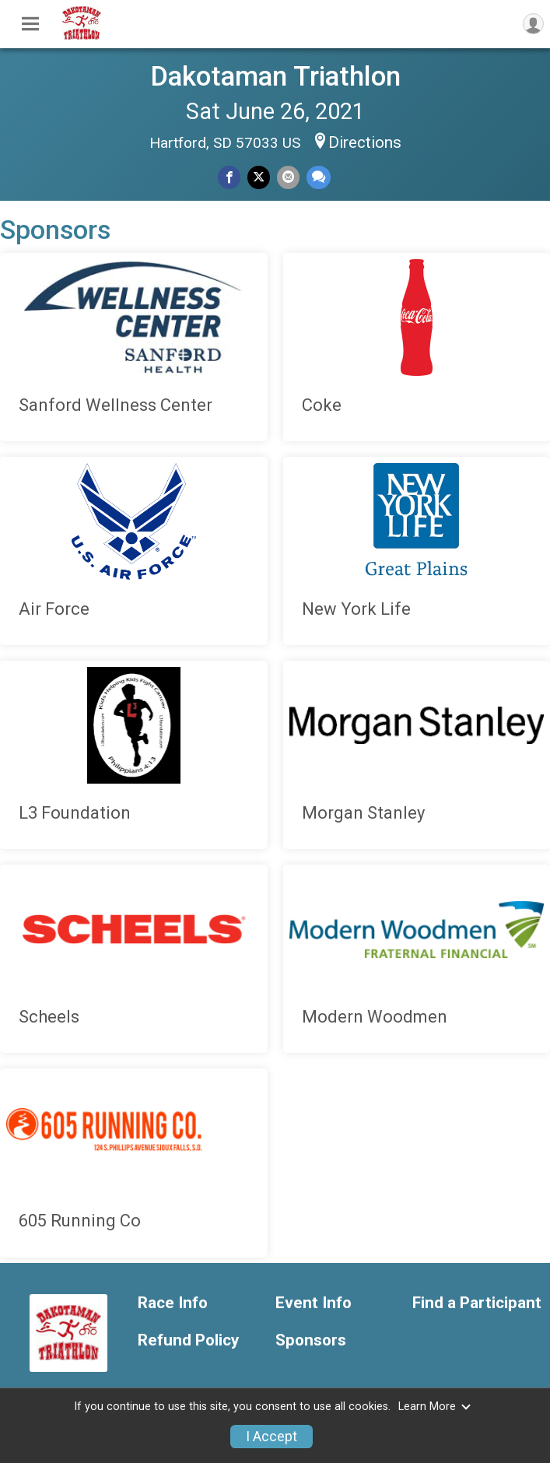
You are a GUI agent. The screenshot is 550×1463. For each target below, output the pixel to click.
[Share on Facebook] (229, 177)
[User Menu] (533, 23)
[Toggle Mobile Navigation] (30, 24)
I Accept (271, 1436)
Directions (364, 142)
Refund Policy (188, 1340)
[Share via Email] (288, 177)
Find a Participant (476, 1303)
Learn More (434, 1406)
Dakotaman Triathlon (275, 76)
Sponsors (310, 1340)
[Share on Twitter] (258, 177)
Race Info (173, 1303)
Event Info (313, 1303)
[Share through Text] (319, 177)
